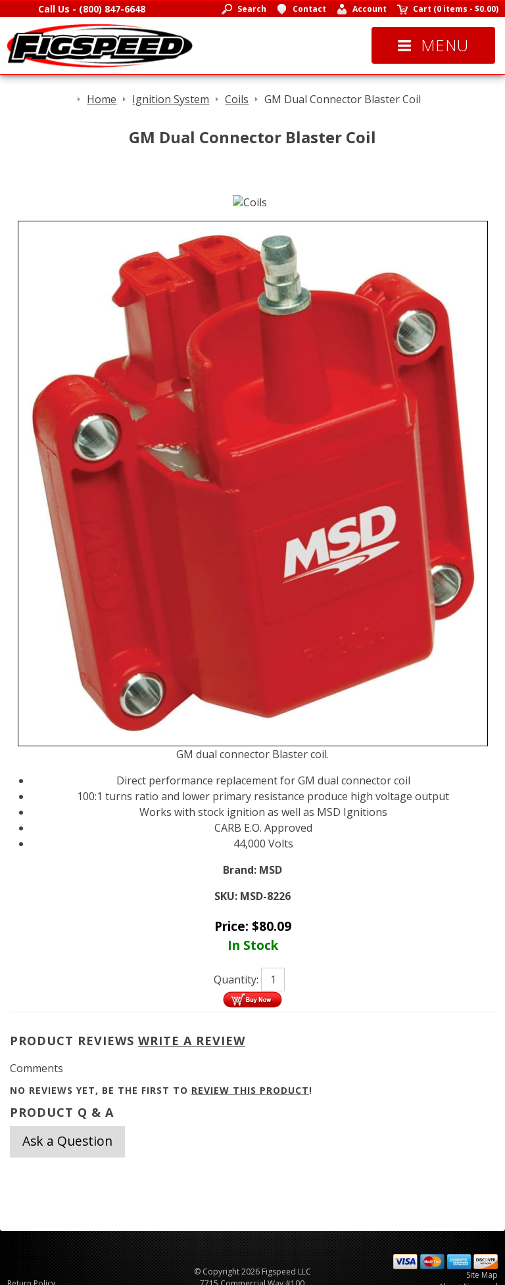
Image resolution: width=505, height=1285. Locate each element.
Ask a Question (67, 1141)
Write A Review (191, 1040)
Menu (433, 45)
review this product (250, 1090)
